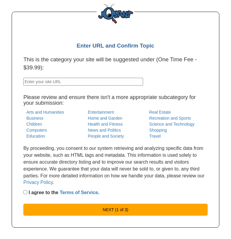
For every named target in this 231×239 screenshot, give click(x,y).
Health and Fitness (105, 124)
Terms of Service (79, 192)
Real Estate (160, 112)
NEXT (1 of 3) (115, 209)
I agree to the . (61, 192)
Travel (155, 136)
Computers (36, 130)
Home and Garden (105, 118)
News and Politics (104, 130)
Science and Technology (172, 124)
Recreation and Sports (170, 118)
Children (34, 124)
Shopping (158, 130)
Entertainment (101, 112)
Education (35, 136)
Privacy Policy (38, 182)
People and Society (106, 136)
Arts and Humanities (45, 112)
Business (34, 118)
